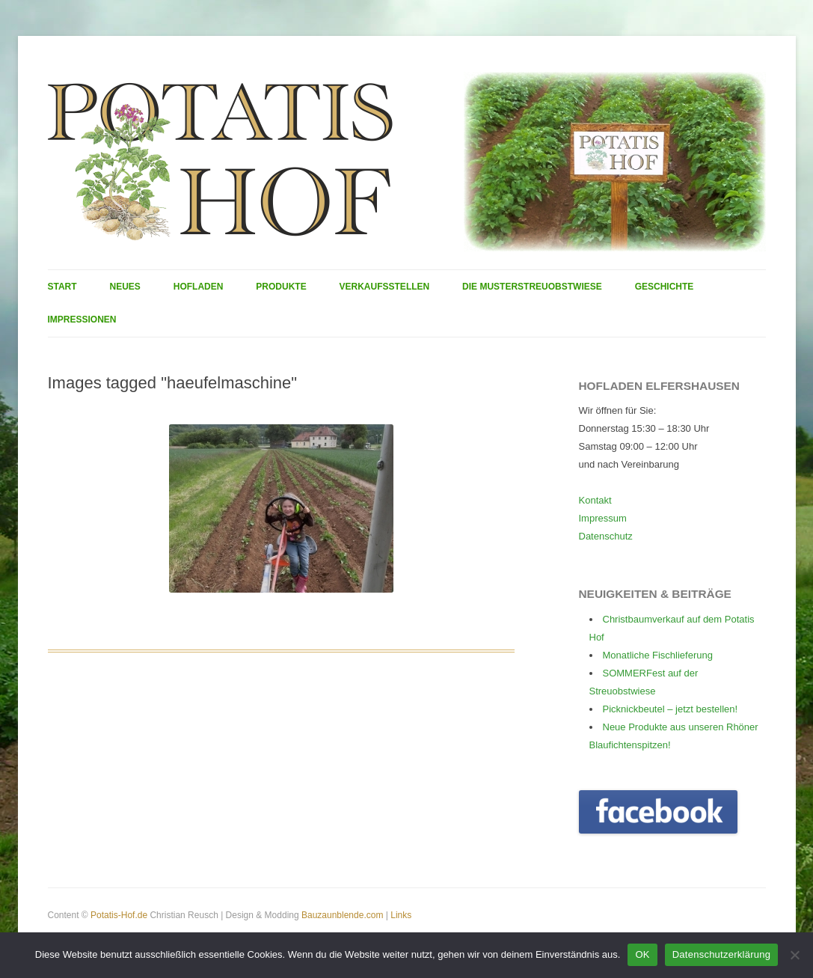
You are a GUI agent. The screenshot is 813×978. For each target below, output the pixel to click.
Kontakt (595, 500)
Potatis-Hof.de (118, 915)
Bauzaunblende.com (342, 915)
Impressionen (82, 319)
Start (62, 286)
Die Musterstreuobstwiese (532, 286)
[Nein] (794, 954)
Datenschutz (606, 536)
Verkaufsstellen (385, 286)
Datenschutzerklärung (721, 954)
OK (642, 954)
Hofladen (199, 286)
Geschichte (664, 286)
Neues (125, 286)
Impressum (603, 518)
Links (400, 915)
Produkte (281, 286)
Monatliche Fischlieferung (658, 655)
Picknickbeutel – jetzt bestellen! (670, 709)
